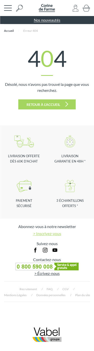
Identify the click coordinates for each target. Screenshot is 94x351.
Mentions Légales (15, 295)
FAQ (50, 289)
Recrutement (28, 289)
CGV (65, 289)
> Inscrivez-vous (47, 233)
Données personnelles (50, 295)
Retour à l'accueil (47, 104)
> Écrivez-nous (47, 273)
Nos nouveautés (47, 20)
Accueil (9, 31)
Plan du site (82, 295)
